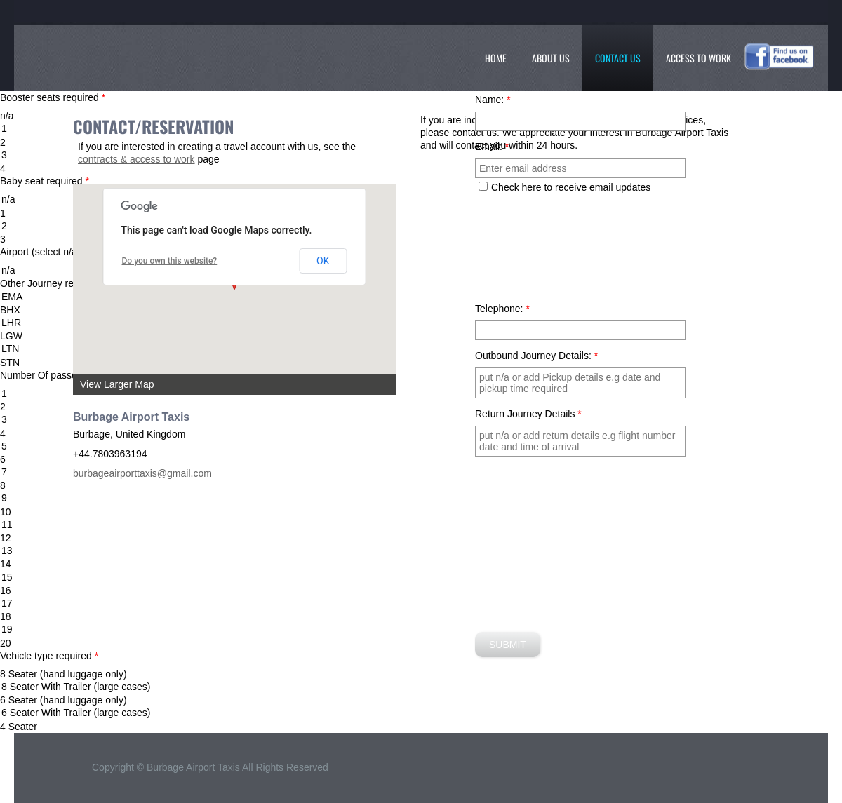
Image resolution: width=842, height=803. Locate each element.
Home (496, 57)
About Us (551, 57)
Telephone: (502, 308)
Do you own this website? (170, 261)
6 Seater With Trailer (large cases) (421, 713)
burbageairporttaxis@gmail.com (142, 473)
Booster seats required (52, 97)
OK (322, 260)
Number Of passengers (54, 375)
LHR (421, 323)
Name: (493, 99)
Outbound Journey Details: (536, 355)
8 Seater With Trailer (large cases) (421, 687)
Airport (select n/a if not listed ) (69, 251)
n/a (421, 199)
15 (421, 577)
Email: (492, 146)
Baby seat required (44, 181)
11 (421, 525)
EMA (421, 297)
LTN (421, 349)
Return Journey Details (528, 413)
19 (421, 629)
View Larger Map (117, 384)
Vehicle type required (49, 655)
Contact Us (618, 57)
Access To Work (698, 57)
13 (421, 551)
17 (421, 603)
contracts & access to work (136, 159)
